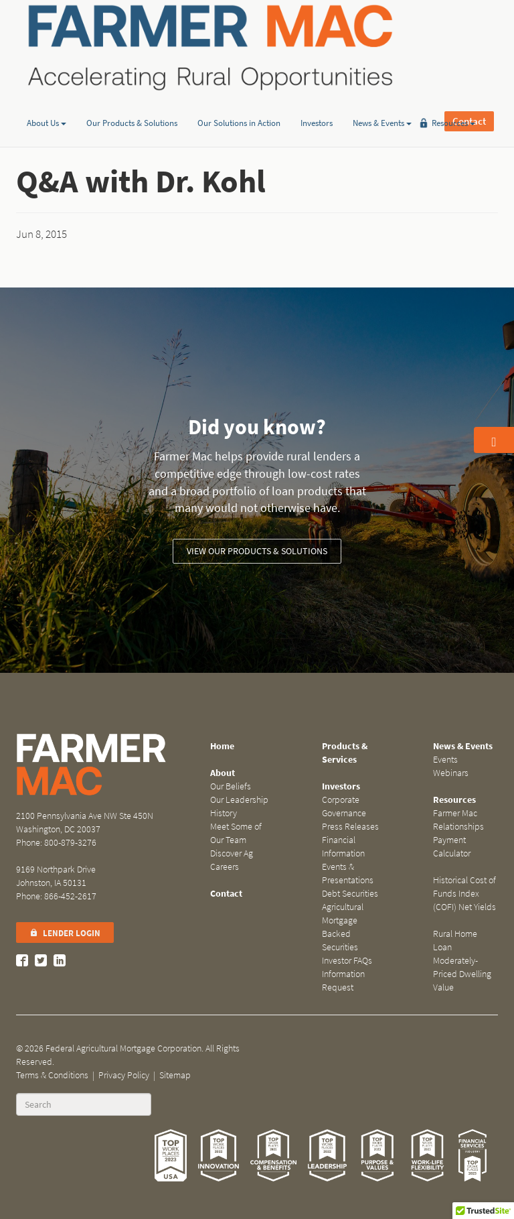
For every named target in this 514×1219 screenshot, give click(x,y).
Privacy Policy (123, 1075)
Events (445, 759)
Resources (453, 103)
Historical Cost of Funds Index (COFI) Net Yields (464, 893)
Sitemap (175, 1075)
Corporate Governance (344, 806)
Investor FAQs (347, 960)
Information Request (343, 981)
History (223, 813)
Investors (317, 103)
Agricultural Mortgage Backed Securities (342, 927)
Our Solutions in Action (238, 103)
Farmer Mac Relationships (458, 820)
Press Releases (350, 826)
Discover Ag (231, 853)
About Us (46, 103)
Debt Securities (350, 893)
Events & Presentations (347, 873)
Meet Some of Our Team (236, 833)
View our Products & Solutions (257, 551)
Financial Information (343, 847)
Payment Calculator (451, 847)
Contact (469, 47)
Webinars (450, 773)
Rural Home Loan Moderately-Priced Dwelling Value (462, 960)
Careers (224, 866)
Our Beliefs (230, 786)
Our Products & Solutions (131, 103)
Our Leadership (239, 799)
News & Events (382, 103)
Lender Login (64, 933)
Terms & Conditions (52, 1075)
